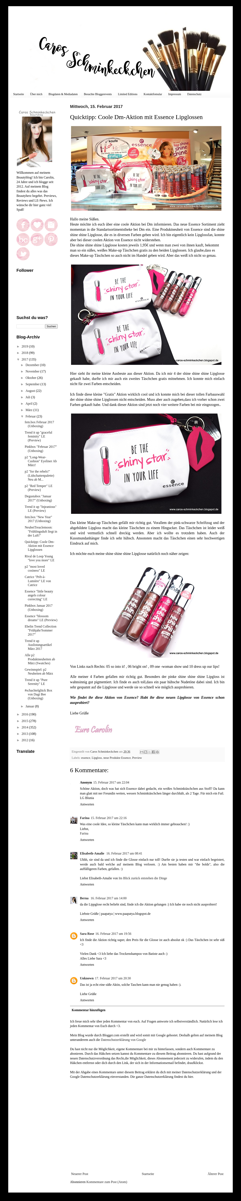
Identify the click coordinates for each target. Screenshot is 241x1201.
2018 (25, 353)
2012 (25, 740)
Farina (84, 818)
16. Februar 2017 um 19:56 (113, 933)
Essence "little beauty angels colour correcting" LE (39, 595)
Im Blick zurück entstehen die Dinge (143, 878)
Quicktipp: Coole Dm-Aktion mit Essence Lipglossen (39, 545)
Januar (30, 706)
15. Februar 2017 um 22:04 (111, 782)
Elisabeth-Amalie (92, 853)
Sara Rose (87, 933)
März (29, 410)
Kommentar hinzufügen (88, 1010)
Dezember (33, 365)
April (29, 403)
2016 (25, 714)
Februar (31, 416)
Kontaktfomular (153, 94)
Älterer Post (215, 1174)
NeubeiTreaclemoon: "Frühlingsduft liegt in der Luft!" (41, 531)
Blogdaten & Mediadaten (63, 94)
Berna (84, 898)
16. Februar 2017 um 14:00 (109, 898)
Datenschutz (194, 94)
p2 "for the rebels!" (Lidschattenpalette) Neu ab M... (39, 475)
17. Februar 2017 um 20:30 (113, 978)
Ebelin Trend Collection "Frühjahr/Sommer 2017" (40, 630)
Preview (137, 757)
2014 (25, 727)
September (33, 384)
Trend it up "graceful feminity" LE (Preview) (38, 436)
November (33, 371)
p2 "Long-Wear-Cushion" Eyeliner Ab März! (41, 461)
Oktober (31, 377)
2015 (25, 721)
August (31, 390)
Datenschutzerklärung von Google (123, 1039)
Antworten (87, 804)
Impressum (174, 94)
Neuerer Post (79, 1174)
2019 (25, 346)
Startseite (18, 94)
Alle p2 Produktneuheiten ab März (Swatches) (40, 659)
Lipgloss (97, 757)
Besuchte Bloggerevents (98, 94)
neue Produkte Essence (117, 757)
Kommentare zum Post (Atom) (107, 1182)
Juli (28, 397)
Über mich (36, 94)
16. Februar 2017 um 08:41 (124, 853)
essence (85, 757)
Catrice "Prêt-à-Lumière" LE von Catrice (38, 580)
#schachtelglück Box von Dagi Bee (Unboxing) (38, 694)
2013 (25, 733)
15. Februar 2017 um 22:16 (109, 818)
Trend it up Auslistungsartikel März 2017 (38, 644)
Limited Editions (128, 94)
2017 (25, 359)
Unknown (87, 978)
